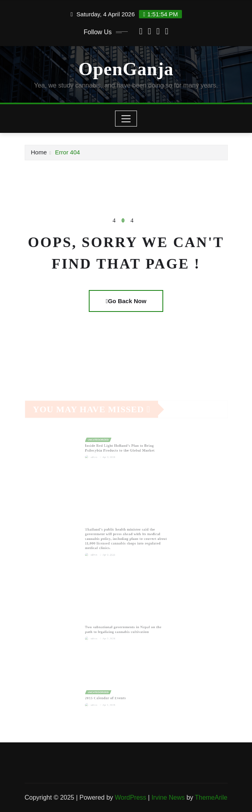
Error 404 (67, 152)
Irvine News (168, 797)
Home (39, 152)
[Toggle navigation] (126, 119)
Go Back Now (125, 301)
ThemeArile (211, 797)
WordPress (130, 797)
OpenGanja (126, 69)
